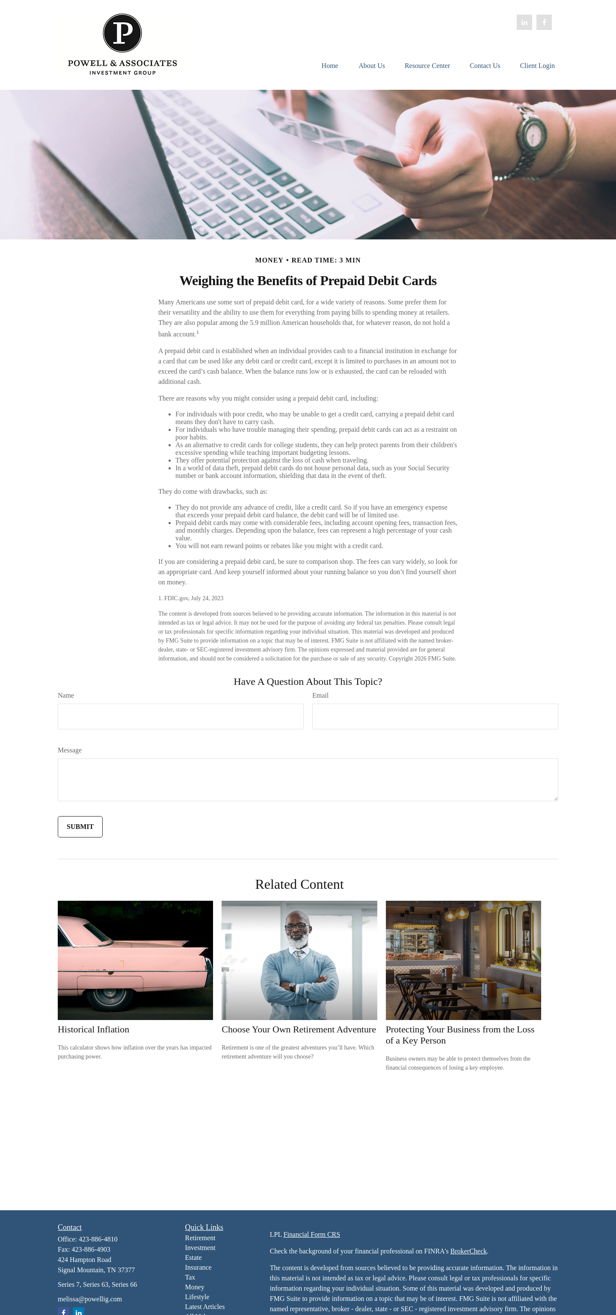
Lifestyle (197, 1296)
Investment (200, 1247)
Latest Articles (205, 1306)
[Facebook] (544, 22)
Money (194, 1287)
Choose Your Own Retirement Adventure (299, 1029)
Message (70, 750)
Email (320, 695)
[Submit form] (80, 826)
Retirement (200, 1237)
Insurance (198, 1267)
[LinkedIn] (524, 22)
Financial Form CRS (312, 1234)
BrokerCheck (468, 1251)
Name (66, 695)
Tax (190, 1277)
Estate (193, 1257)
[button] (329, 65)
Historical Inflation (93, 1029)
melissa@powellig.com (90, 1299)
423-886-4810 (98, 1239)
